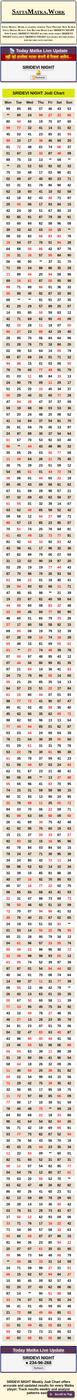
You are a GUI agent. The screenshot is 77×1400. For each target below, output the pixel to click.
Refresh (38, 77)
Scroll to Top (63, 1394)
